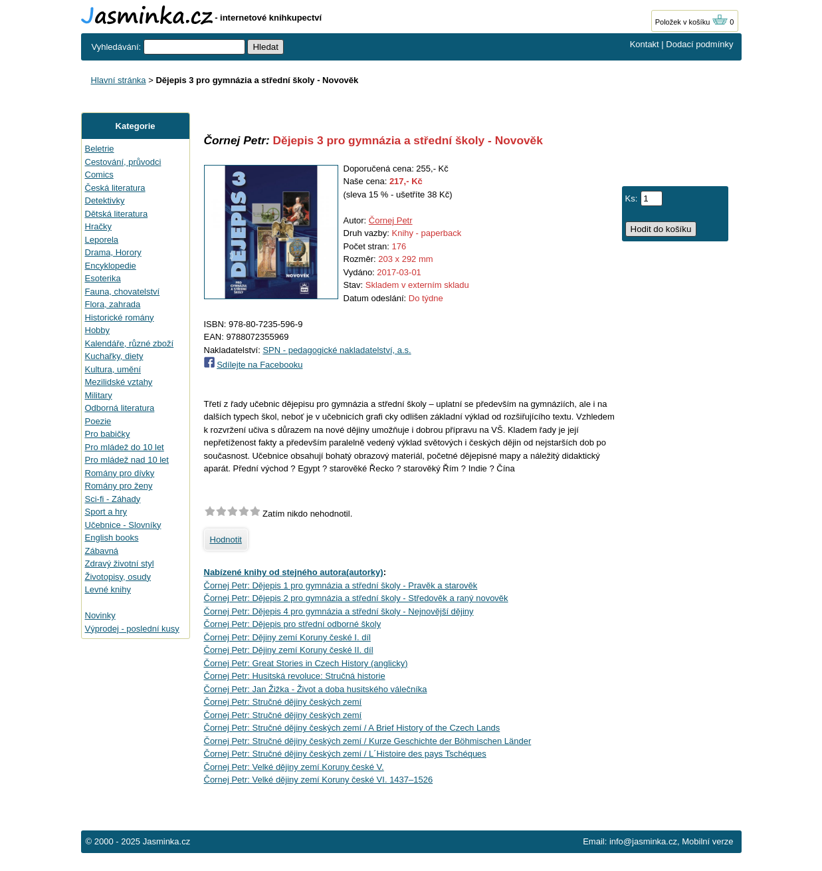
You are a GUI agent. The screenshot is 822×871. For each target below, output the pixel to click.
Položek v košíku (691, 22)
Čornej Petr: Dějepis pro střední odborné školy (292, 624)
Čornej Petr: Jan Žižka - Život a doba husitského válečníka (315, 689)
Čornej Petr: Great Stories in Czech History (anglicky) (306, 663)
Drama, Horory (113, 252)
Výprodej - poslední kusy (132, 629)
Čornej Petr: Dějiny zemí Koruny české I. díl (287, 637)
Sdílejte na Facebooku (259, 365)
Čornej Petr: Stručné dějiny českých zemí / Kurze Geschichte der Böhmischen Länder (368, 741)
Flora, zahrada (113, 304)
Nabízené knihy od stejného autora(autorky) (293, 572)
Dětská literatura (116, 214)
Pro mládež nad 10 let (127, 460)
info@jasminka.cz (643, 841)
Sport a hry (106, 512)
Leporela (102, 240)
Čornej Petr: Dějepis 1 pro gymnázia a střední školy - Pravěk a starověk (341, 585)
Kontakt (644, 44)
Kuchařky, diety (114, 356)
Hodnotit (226, 540)
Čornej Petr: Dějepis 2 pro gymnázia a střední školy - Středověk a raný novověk (356, 598)
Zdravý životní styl (119, 563)
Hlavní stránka (118, 80)
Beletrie (99, 149)
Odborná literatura (120, 408)
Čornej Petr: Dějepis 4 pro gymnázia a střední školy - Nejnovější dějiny (339, 611)
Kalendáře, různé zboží (129, 343)
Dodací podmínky (699, 44)
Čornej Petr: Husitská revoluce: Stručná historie (294, 676)
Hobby (97, 330)
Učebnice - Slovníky (123, 525)
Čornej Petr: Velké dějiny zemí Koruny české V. (294, 767)
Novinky (100, 615)
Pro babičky (107, 434)
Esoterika (103, 278)
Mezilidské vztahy (119, 382)
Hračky (98, 226)
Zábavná (102, 551)
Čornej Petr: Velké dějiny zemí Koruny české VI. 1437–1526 (318, 780)
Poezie (98, 421)
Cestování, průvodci (123, 162)
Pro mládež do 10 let (124, 447)
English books (112, 538)
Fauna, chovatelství (122, 292)
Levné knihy (108, 589)
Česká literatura (115, 188)
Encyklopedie (110, 266)
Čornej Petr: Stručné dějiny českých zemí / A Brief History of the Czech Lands (352, 728)
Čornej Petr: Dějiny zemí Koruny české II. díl (288, 650)
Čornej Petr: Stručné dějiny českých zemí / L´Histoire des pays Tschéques (345, 754)
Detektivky (105, 200)
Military (98, 395)
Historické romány (119, 317)
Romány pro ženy (119, 486)
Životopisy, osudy (118, 577)
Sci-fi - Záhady (113, 499)
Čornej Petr (391, 220)
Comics (99, 175)
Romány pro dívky (120, 473)
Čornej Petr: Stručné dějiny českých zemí (283, 702)
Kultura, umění (113, 369)
